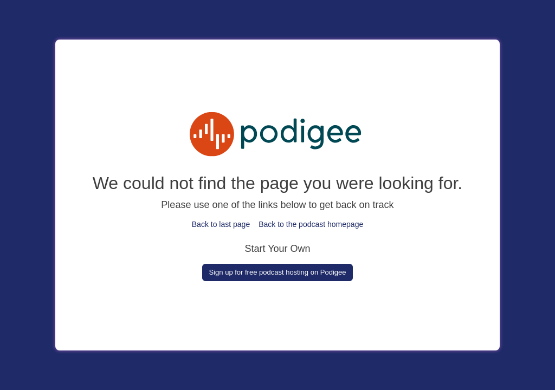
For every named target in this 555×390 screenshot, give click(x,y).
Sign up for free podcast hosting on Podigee (277, 272)
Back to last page (221, 224)
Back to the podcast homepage (311, 224)
